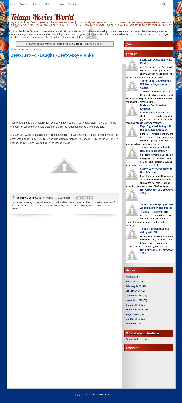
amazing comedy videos (36, 202)
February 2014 (133, 286)
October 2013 (133, 305)
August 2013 (132, 314)
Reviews (36, 4)
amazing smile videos (81, 202)
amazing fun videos (59, 202)
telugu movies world (69, 205)
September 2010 (134, 323)
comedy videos (100, 202)
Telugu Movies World (42, 17)
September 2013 (134, 309)
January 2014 (133, 291)
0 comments (64, 197)
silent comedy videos (47, 205)
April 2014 (131, 277)
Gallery (49, 4)
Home (12, 4)
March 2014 (132, 281)
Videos (60, 4)
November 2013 (134, 300)
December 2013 (134, 295)
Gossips (24, 4)
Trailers (72, 4)
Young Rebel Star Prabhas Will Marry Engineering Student (155, 84)
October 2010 (133, 319)
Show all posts (94, 43)
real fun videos (28, 205)
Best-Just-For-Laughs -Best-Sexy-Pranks (52, 55)
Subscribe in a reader (137, 339)
